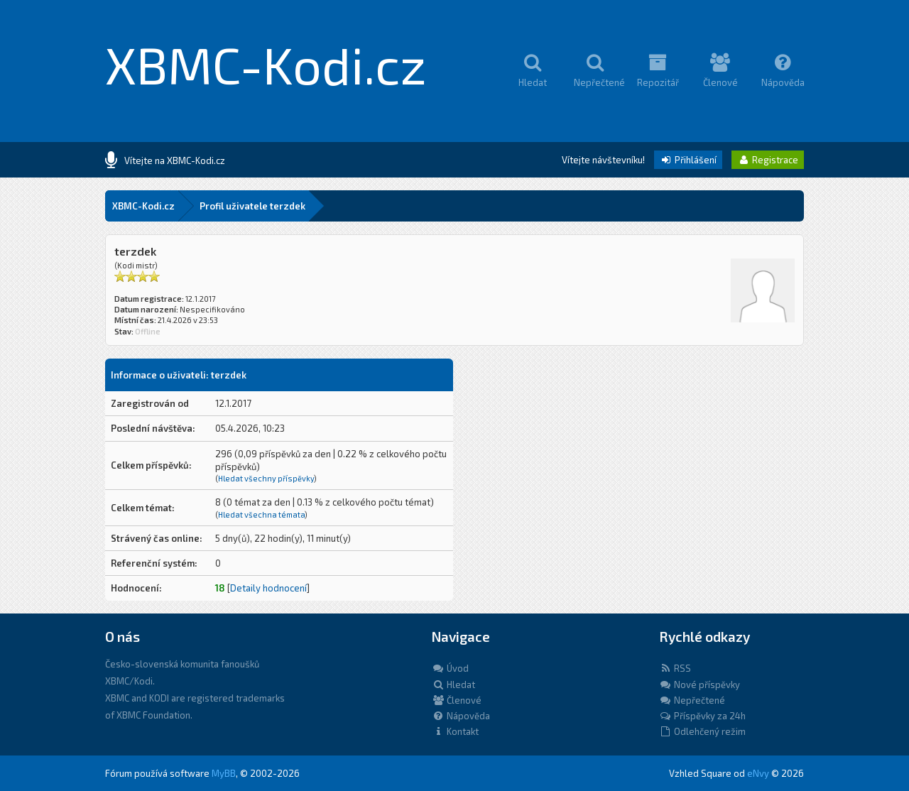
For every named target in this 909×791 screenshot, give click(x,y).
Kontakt (455, 731)
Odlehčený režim (702, 731)
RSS (675, 668)
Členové (456, 700)
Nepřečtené (692, 700)
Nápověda (461, 715)
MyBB (224, 773)
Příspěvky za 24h (702, 715)
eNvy (758, 773)
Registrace (767, 159)
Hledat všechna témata (261, 514)
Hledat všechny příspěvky (266, 478)
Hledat (453, 684)
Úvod (450, 668)
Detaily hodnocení (268, 588)
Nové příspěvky (699, 684)
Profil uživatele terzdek (252, 206)
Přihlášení (688, 159)
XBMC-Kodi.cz (266, 63)
